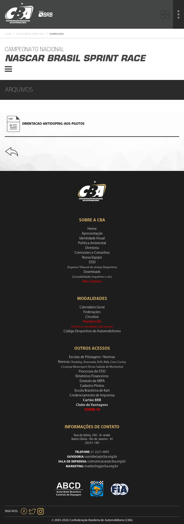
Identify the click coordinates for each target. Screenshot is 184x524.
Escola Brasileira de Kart (92, 391)
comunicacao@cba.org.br (107, 461)
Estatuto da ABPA (92, 381)
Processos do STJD (92, 371)
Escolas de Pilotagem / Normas (92, 357)
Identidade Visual (92, 238)
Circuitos (92, 317)
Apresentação (92, 234)
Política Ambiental (92, 243)
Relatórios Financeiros (92, 376)
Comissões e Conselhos (92, 253)
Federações (92, 312)
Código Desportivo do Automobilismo (92, 331)
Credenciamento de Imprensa (92, 395)
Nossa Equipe (92, 257)
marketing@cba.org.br (101, 466)
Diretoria (92, 248)
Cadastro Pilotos (92, 386)
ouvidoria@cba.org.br (101, 457)
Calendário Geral (92, 307)
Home (8, 34)
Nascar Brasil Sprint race (30, 34)
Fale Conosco (92, 281)
